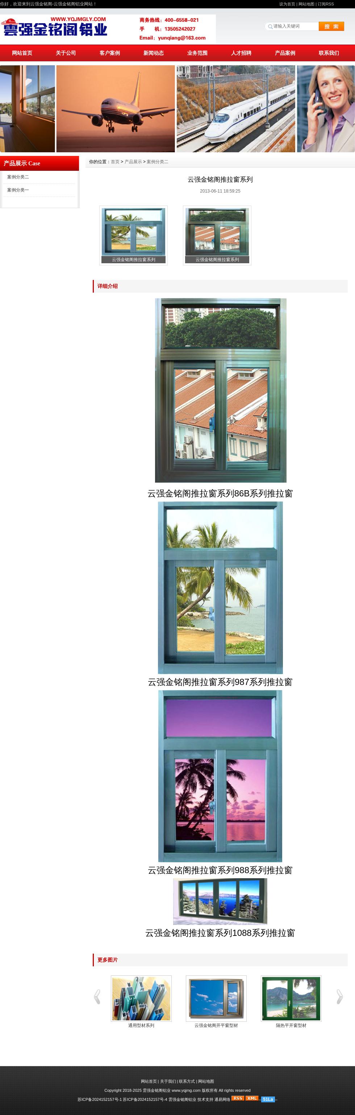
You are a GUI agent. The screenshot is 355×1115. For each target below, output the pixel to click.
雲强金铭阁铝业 (182, 1099)
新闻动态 (153, 53)
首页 (115, 161)
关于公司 (66, 53)
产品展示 (133, 161)
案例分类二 (18, 176)
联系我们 (329, 53)
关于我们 (168, 1081)
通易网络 (222, 1099)
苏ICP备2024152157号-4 (145, 1099)
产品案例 (285, 53)
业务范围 (197, 53)
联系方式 (187, 1081)
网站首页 (22, 53)
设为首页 (287, 4)
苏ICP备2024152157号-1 (100, 1099)
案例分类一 (18, 190)
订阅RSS (326, 4)
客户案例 (110, 53)
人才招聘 (241, 53)
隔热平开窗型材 (291, 1025)
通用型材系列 (141, 1025)
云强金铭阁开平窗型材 (216, 1025)
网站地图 (306, 4)
